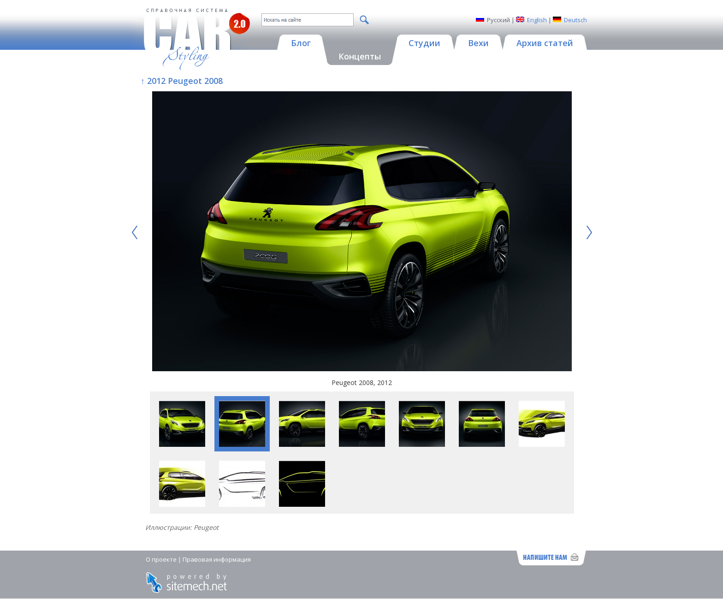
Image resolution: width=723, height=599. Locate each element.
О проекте (161, 559)
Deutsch (575, 20)
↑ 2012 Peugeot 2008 (182, 80)
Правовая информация (217, 559)
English (537, 20)
